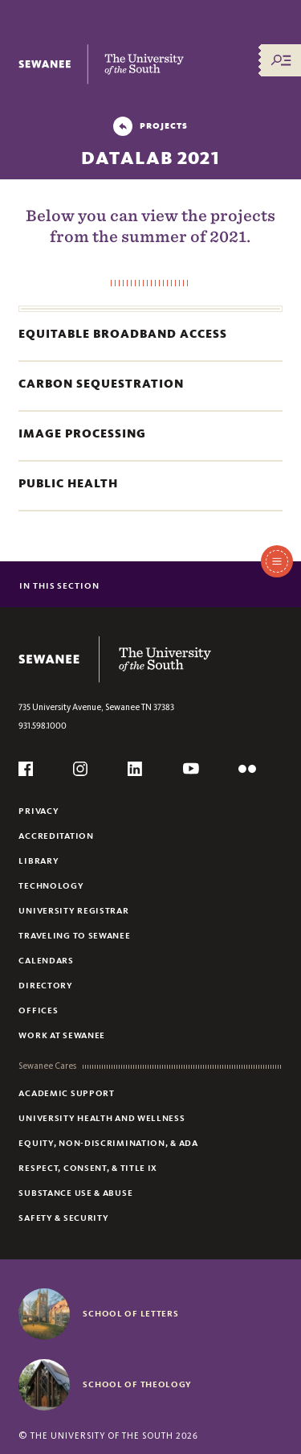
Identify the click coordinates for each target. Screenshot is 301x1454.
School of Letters (130, 1313)
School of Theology (137, 1384)
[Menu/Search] (281, 60)
